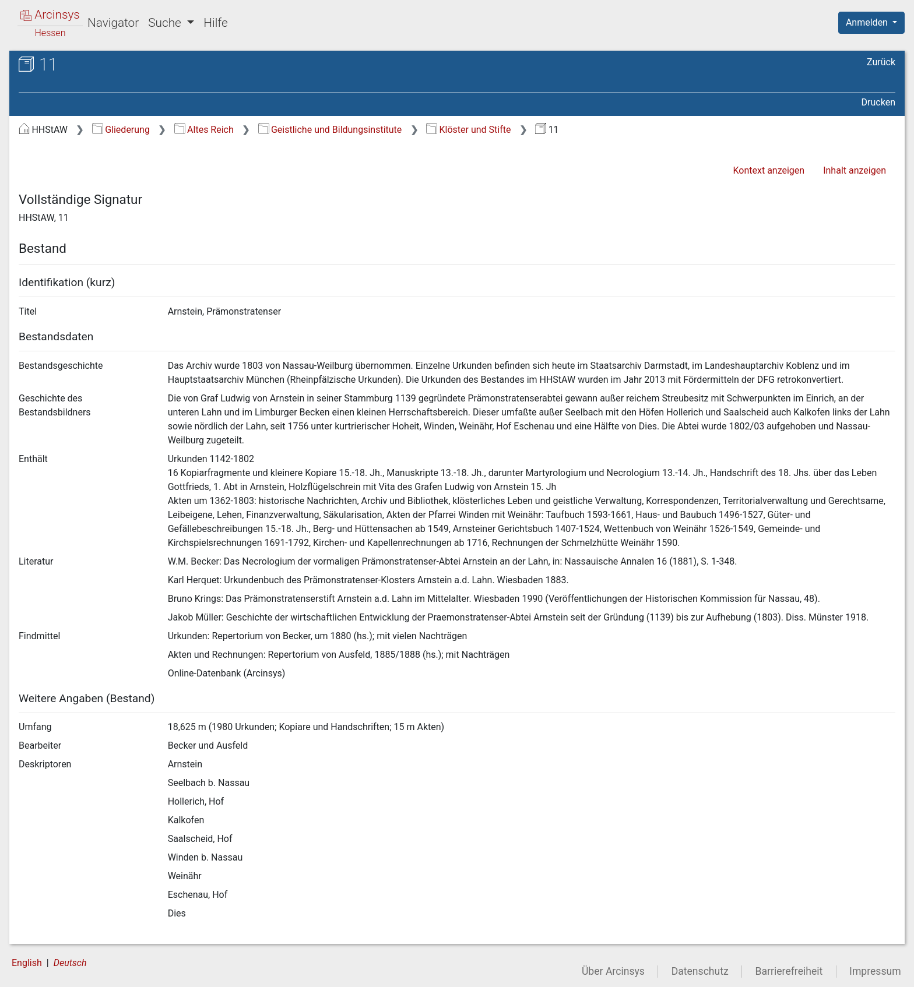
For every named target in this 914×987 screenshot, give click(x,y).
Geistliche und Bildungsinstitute (330, 129)
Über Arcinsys (613, 971)
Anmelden (868, 22)
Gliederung (121, 129)
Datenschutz (700, 971)
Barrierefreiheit (789, 971)
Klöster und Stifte (468, 129)
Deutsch (70, 962)
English (27, 962)
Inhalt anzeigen (854, 170)
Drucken (878, 102)
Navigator (113, 23)
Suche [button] (166, 23)
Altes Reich (204, 129)
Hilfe (215, 23)
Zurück (881, 62)
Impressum (875, 971)
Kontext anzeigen (768, 170)
